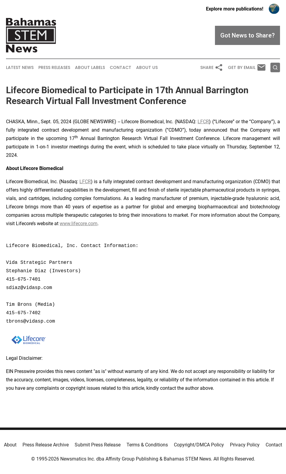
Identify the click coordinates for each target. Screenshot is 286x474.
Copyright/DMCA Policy (199, 445)
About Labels (90, 67)
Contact (120, 67)
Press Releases (54, 67)
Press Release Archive (45, 445)
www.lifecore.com (78, 223)
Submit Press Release (98, 445)
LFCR (203, 121)
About (10, 445)
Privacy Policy (245, 445)
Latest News (20, 67)
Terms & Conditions (147, 445)
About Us (147, 67)
